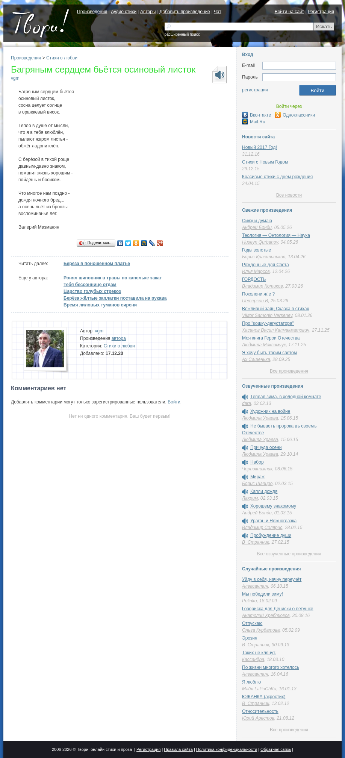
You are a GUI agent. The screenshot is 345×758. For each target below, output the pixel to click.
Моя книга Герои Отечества (271, 338)
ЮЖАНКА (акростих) (263, 696)
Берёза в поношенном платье (97, 263)
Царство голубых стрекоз (92, 291)
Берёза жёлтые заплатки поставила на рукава (115, 298)
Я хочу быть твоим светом (269, 352)
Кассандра (253, 659)
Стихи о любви (61, 58)
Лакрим (250, 498)
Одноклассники (295, 115)
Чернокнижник (257, 468)
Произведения (92, 11)
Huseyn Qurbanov (260, 242)
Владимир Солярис (262, 527)
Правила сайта (178, 749)
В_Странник (255, 542)
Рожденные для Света (265, 264)
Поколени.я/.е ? (258, 294)
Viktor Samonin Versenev (267, 315)
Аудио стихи (123, 11)
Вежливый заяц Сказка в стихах (275, 308)
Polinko (249, 600)
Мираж (257, 476)
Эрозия (249, 638)
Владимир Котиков (262, 286)
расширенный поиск (182, 34)
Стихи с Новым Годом (265, 162)
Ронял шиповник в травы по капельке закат (113, 277)
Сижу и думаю (257, 220)
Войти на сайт (289, 11)
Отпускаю (252, 623)
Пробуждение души (270, 535)
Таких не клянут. (259, 652)
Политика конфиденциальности (226, 749)
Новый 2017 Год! (259, 147)
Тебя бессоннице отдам (90, 284)
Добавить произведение (184, 11)
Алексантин (255, 586)
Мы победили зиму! (262, 594)
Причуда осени (266, 447)
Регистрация (321, 11)
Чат (217, 11)
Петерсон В (255, 300)
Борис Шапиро (257, 483)
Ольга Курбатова (261, 630)
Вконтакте (256, 115)
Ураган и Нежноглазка (273, 520)
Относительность (260, 711)
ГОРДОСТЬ (254, 279)
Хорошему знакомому (273, 506)
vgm (15, 78)
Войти (174, 402)
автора (119, 338)
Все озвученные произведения (289, 553)
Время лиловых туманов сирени (100, 305)
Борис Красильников (263, 256)
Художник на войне (270, 411)
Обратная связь (275, 749)
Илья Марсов (256, 271)
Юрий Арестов (258, 718)
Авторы (148, 11)
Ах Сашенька (256, 359)
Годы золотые (256, 250)
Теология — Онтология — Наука (276, 235)
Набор (257, 462)
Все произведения (289, 371)
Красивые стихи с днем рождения (277, 176)
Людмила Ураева (260, 418)
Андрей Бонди (257, 227)
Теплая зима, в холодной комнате (285, 396)
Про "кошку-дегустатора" (268, 323)
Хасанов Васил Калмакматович (275, 330)
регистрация (255, 89)
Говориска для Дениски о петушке (277, 608)
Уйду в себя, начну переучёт (271, 579)
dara (246, 403)
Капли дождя (263, 491)
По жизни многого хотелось (270, 667)
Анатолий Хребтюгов (266, 615)
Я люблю (251, 682)
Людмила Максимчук (264, 344)
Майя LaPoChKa (259, 688)
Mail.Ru (253, 121)
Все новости (289, 195)
